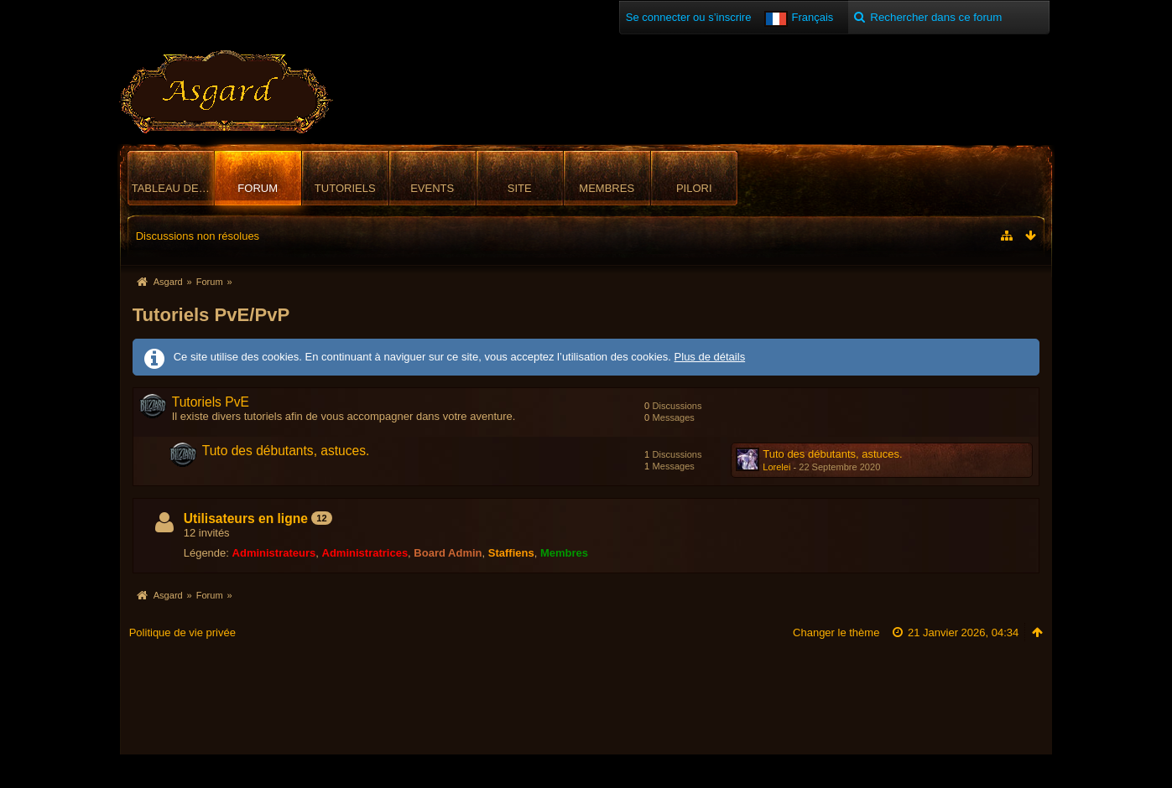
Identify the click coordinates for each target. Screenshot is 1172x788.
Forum (257, 188)
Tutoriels (345, 188)
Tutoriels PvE (210, 402)
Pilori (694, 188)
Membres (606, 188)
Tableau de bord (173, 188)
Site (520, 188)
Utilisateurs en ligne (246, 518)
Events (432, 188)
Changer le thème (836, 632)
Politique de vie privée (182, 632)
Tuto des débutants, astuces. (286, 450)
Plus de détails (710, 356)
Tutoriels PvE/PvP (211, 314)
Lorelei (776, 467)
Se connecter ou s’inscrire (689, 17)
